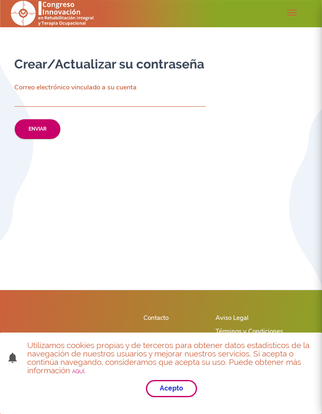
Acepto (171, 388)
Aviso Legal (232, 318)
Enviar (38, 129)
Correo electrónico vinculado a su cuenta (75, 87)
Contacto (156, 318)
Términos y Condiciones (249, 331)
